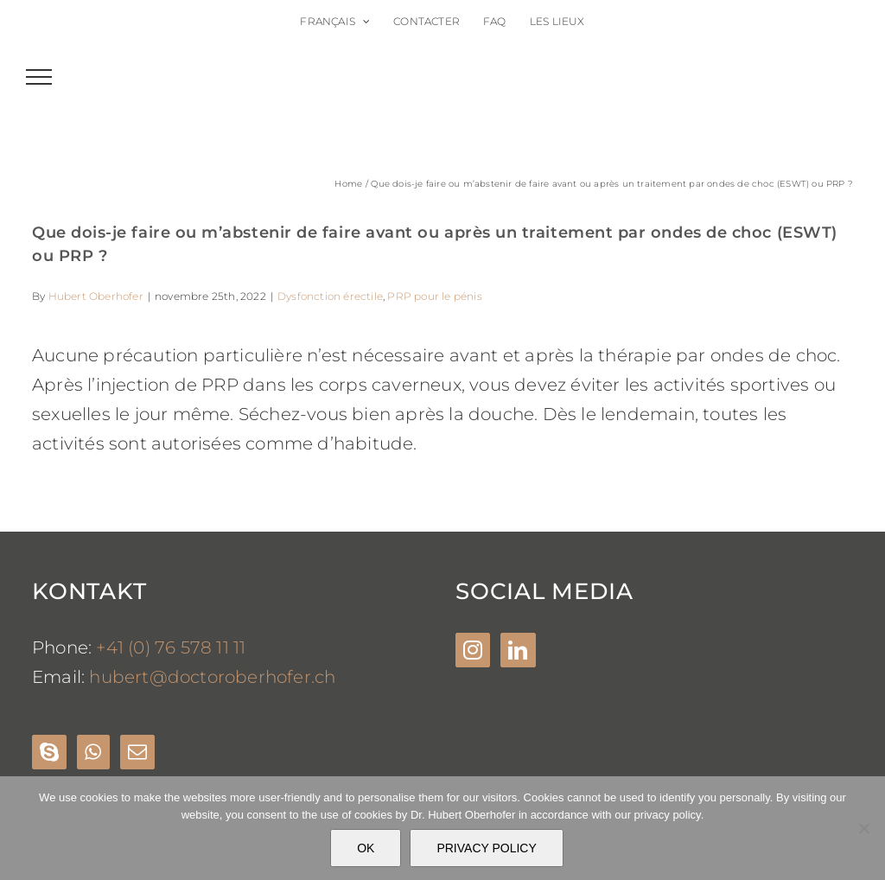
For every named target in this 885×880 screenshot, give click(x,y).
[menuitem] (335, 22)
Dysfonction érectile (330, 296)
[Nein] (863, 828)
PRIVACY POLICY (486, 848)
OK (365, 848)
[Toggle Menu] (39, 77)
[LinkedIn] (517, 650)
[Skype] (49, 752)
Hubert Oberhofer (95, 296)
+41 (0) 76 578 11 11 (170, 647)
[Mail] (137, 752)
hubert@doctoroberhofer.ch (212, 676)
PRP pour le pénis (434, 296)
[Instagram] (472, 650)
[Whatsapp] (93, 752)
